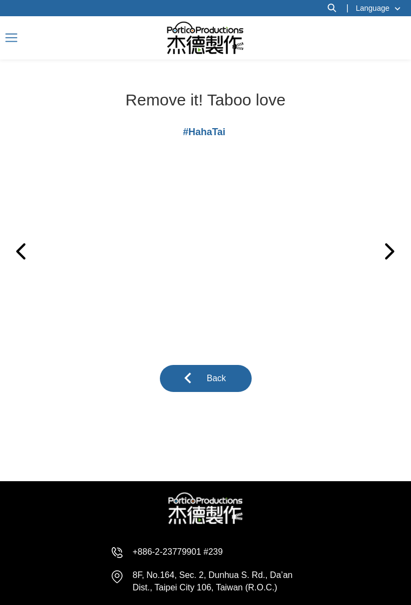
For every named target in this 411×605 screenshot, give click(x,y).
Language (372, 8)
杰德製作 (205, 38)
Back (216, 378)
